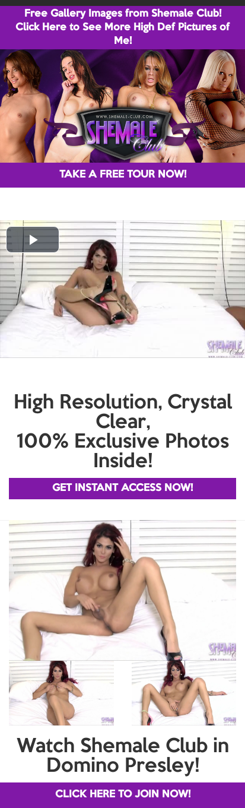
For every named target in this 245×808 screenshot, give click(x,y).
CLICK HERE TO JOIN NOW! (122, 794)
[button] (32, 239)
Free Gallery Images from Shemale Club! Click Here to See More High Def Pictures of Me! (122, 27)
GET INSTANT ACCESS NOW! (122, 488)
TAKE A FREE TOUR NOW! (122, 174)
